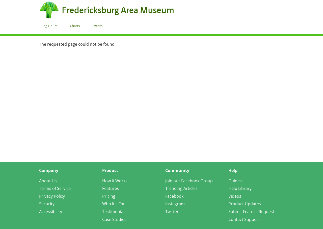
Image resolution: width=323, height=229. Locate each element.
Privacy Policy (52, 196)
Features (110, 188)
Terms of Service (55, 188)
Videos (234, 196)
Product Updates (244, 204)
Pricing (108, 196)
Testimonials (114, 211)
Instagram (175, 204)
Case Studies (114, 219)
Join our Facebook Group (189, 181)
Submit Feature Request (251, 211)
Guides (235, 181)
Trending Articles (181, 188)
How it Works (114, 181)
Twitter (172, 211)
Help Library (240, 188)
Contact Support (244, 219)
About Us (48, 181)
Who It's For (113, 204)
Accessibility (50, 211)
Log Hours (49, 25)
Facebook (174, 196)
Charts (75, 25)
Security (47, 204)
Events (97, 25)
